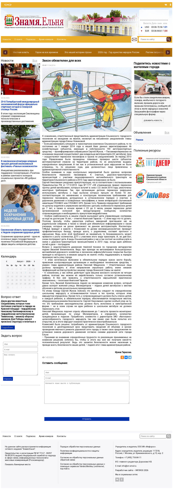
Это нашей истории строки (77, 52)
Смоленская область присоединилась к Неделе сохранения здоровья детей (20, 231)
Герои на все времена (46, 52)
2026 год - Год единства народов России (118, 52)
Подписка (30, 39)
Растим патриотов (155, 52)
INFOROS (139, 474)
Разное (139, 140)
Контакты (61, 39)
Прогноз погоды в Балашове (154, 14)
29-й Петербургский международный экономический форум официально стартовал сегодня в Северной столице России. (20, 105)
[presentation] (65, 414)
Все (34, 60)
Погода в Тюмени (153, 16)
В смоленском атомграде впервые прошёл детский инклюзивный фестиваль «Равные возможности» (19, 164)
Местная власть (21, 52)
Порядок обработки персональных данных (80, 451)
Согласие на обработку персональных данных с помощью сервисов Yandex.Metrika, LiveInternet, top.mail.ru (82, 470)
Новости (7, 39)
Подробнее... (7, 327)
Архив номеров (46, 39)
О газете (18, 39)
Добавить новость (153, 120)
